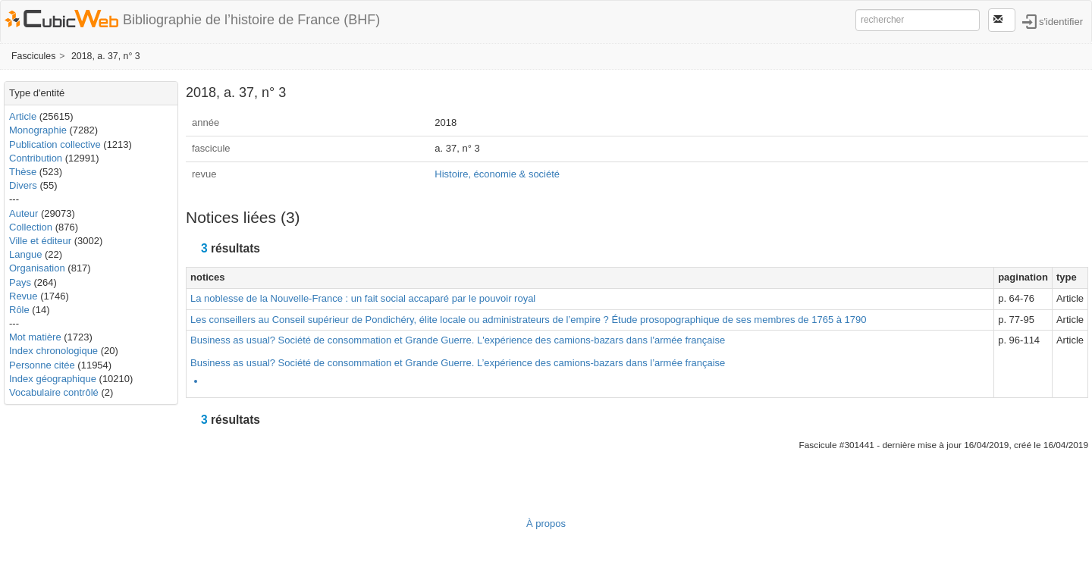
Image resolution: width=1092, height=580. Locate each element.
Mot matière (35, 337)
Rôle (19, 309)
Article (22, 116)
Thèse (22, 171)
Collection (30, 227)
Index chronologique (53, 350)
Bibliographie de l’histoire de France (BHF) (251, 19)
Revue (23, 296)
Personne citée (42, 365)
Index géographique (52, 378)
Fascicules (33, 56)
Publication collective (55, 144)
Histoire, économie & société (497, 174)
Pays (20, 282)
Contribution (35, 158)
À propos (546, 523)
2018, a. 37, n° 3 (105, 56)
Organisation (37, 268)
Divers (23, 185)
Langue (25, 254)
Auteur (23, 213)
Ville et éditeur (41, 240)
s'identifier (1061, 21)
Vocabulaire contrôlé (54, 392)
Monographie (38, 130)
